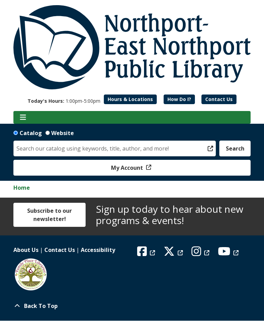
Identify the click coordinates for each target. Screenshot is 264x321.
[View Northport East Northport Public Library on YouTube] (229, 253)
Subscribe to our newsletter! (49, 215)
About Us (25, 250)
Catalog (31, 133)
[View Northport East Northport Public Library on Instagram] (201, 253)
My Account (127, 167)
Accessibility (98, 250)
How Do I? (179, 99)
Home (21, 187)
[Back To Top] (132, 305)
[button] (64, 100)
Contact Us (219, 99)
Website (62, 133)
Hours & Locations (130, 99)
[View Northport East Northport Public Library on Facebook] (147, 253)
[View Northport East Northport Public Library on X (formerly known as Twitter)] (174, 253)
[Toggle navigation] (23, 117)
